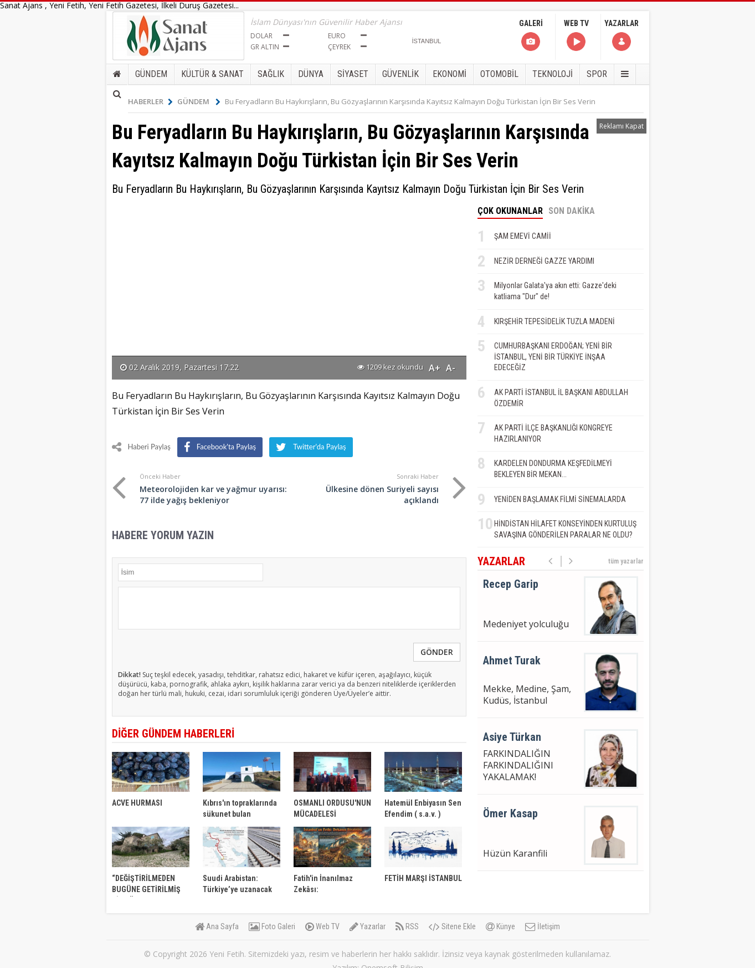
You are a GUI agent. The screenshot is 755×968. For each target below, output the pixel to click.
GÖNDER (436, 652)
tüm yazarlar (626, 561)
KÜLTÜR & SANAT (212, 74)
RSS (407, 926)
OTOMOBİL (499, 74)
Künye (500, 926)
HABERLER (150, 101)
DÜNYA (310, 74)
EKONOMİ (449, 74)
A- (450, 368)
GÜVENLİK (400, 74)
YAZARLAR (621, 36)
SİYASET (352, 74)
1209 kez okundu (390, 367)
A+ (434, 368)
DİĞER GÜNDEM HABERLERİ (173, 733)
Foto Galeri (272, 926)
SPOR (597, 74)
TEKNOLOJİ (552, 74)
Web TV (322, 926)
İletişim (542, 926)
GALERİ (531, 36)
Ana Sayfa (217, 926)
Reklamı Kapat (621, 126)
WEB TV (576, 36)
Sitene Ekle (452, 926)
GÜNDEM (151, 74)
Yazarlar (368, 926)
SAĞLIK (271, 74)
